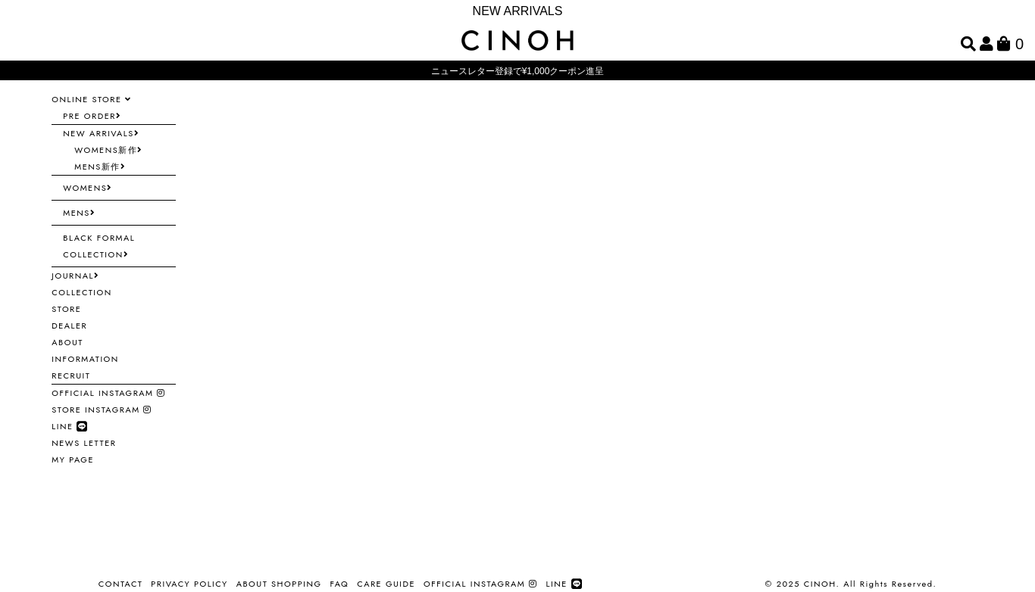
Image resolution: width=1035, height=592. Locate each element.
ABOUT (67, 342)
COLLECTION (81, 292)
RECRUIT (71, 375)
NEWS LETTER (84, 443)
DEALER (69, 325)
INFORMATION (85, 359)
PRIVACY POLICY (189, 584)
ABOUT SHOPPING (279, 584)
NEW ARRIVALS (518, 11)
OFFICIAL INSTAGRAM (480, 584)
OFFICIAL (108, 393)
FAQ (339, 584)
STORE (66, 309)
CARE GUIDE (386, 584)
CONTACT (120, 584)
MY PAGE (73, 459)
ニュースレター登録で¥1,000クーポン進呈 (518, 71)
